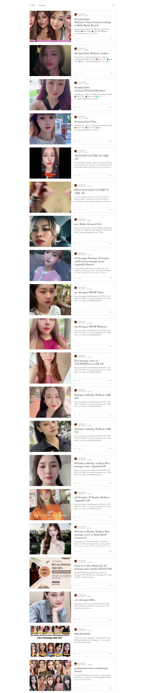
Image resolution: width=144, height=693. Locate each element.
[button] (113, 5)
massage (42, 5)
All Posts (32, 5)
